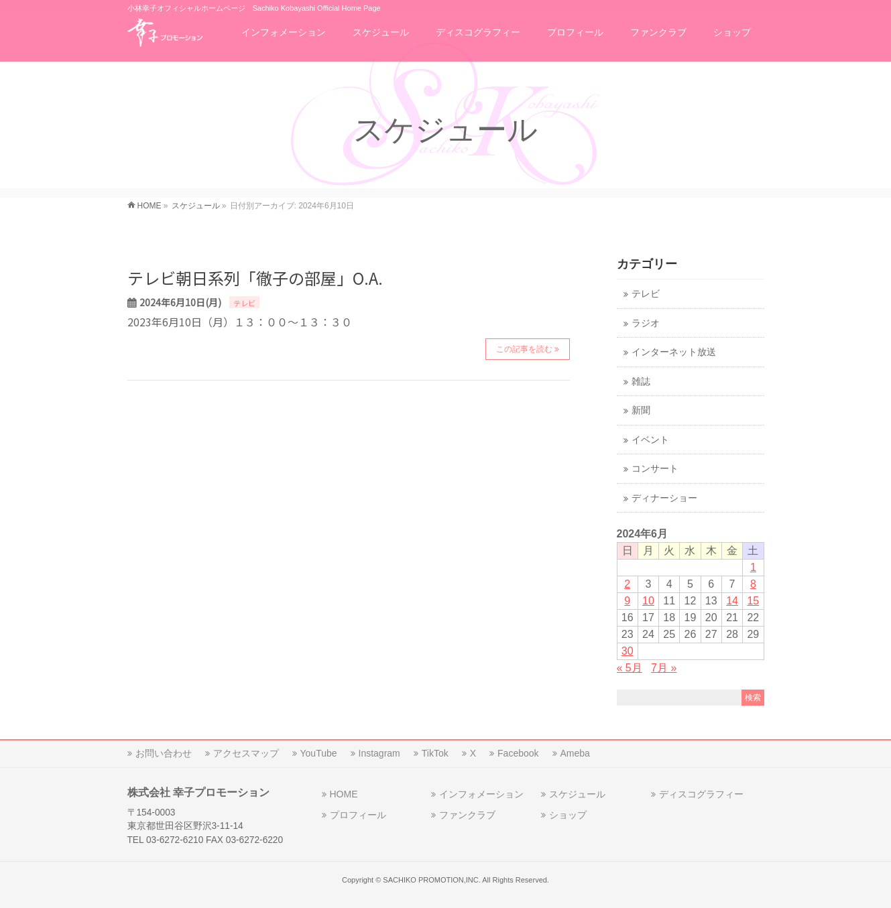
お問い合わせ (163, 753)
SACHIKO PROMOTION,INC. (431, 880)
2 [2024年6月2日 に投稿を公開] (627, 584)
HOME (344, 794)
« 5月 (629, 667)
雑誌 (641, 382)
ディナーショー (664, 498)
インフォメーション (481, 794)
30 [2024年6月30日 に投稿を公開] (627, 651)
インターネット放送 (674, 352)
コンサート (655, 469)
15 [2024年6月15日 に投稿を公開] (753, 600)
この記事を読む (524, 349)
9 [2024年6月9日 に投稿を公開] (627, 600)
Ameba (575, 753)
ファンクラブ (467, 814)
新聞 (641, 410)
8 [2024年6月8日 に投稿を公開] (753, 584)
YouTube (318, 753)
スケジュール (577, 794)
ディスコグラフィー (701, 794)
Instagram (379, 753)
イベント (650, 440)
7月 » (663, 667)
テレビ (244, 303)
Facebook (517, 753)
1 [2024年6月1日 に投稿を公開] (753, 567)
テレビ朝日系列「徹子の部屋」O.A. (255, 277)
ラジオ (646, 323)
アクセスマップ (246, 753)
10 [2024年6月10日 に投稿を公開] (648, 600)
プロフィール (358, 814)
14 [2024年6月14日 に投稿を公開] (732, 600)
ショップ (568, 814)
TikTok (435, 753)
